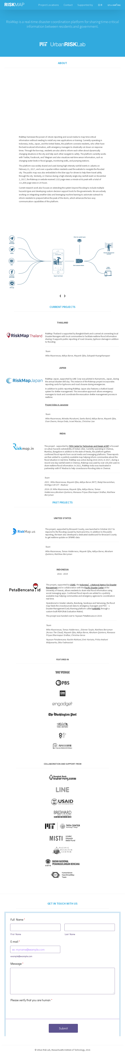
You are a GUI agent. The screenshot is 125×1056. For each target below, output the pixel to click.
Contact (68, 4)
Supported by (85, 4)
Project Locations (48, 4)
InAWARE (96, 608)
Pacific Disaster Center (94, 587)
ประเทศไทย (114, 4)
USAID (72, 584)
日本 (100, 4)
